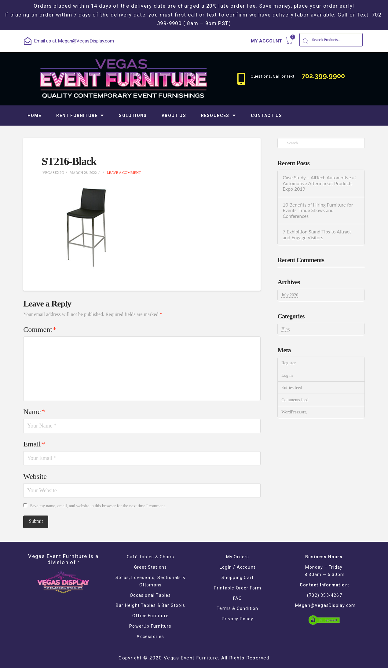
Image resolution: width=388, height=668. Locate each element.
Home (34, 115)
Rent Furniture (80, 115)
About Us (174, 115)
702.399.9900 (323, 76)
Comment (39, 329)
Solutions (133, 115)
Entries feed (291, 387)
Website (35, 476)
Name (34, 412)
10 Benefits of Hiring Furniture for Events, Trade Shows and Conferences (318, 210)
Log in (287, 375)
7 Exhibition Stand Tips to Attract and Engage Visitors (317, 234)
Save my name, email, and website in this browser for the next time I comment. (98, 506)
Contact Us (266, 115)
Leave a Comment (123, 173)
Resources (218, 115)
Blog (285, 329)
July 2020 (289, 295)
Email (34, 444)
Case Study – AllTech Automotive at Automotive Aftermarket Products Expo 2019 (319, 183)
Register (288, 363)
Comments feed (294, 400)
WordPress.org (293, 412)
